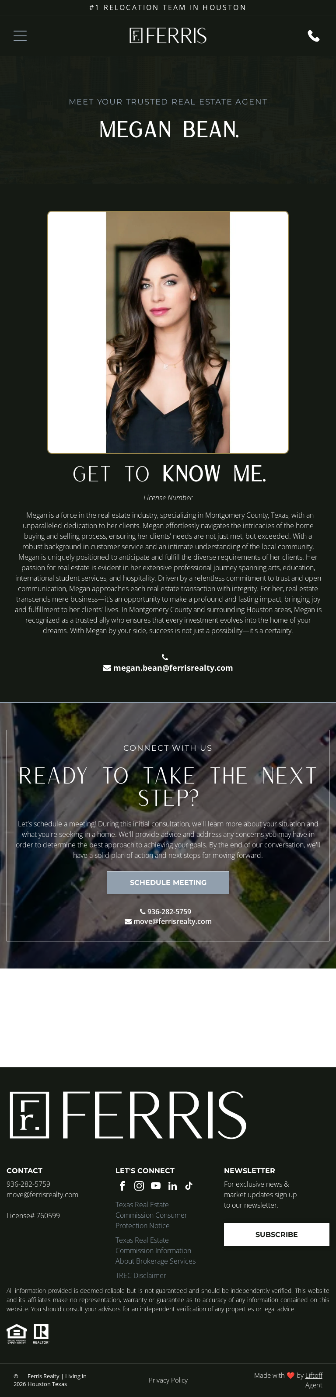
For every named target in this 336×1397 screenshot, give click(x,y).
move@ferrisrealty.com (172, 921)
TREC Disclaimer (141, 1275)
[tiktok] (189, 1187)
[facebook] (123, 1187)
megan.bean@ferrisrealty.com (173, 667)
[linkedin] (172, 1187)
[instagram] (139, 1187)
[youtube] (156, 1187)
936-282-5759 (169, 911)
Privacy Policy (168, 1380)
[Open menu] (20, 35)
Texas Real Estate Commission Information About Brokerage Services (156, 1250)
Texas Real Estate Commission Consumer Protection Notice (151, 1215)
